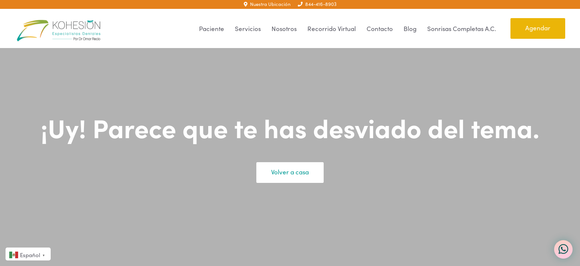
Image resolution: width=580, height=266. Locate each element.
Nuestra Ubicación (267, 4)
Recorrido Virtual (331, 28)
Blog (410, 28)
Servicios (248, 28)
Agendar (537, 28)
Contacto (380, 28)
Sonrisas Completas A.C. (461, 28)
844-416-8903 (317, 4)
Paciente (211, 28)
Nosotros (284, 28)
